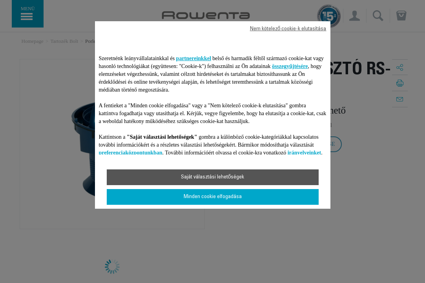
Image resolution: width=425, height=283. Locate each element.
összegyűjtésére (290, 66)
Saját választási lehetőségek (212, 177)
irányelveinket (304, 153)
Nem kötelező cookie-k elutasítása (288, 29)
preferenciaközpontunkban (130, 153)
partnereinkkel (193, 58)
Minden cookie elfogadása (213, 197)
